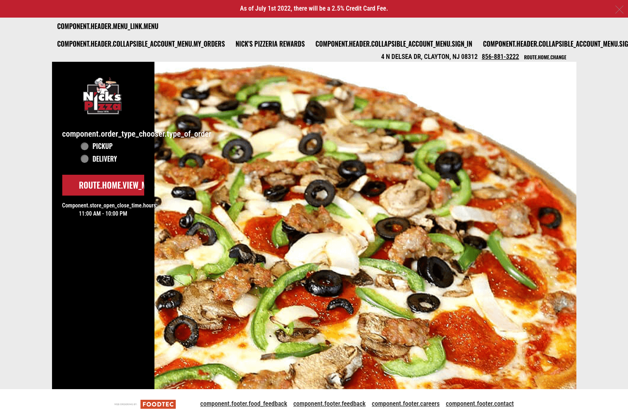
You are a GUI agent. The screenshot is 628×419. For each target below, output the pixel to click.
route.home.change (545, 57)
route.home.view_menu (119, 185)
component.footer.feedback (329, 404)
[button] (103, 94)
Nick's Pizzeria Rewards (270, 44)
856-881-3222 (500, 57)
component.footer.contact (480, 404)
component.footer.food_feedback (243, 404)
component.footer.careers (406, 404)
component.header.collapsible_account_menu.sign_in (393, 44)
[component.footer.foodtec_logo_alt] (145, 404)
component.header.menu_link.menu (108, 26)
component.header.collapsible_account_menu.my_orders (141, 44)
